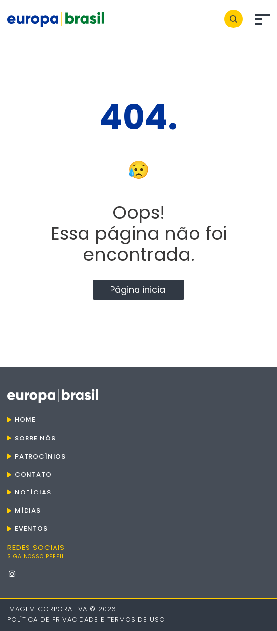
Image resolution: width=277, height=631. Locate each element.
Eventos (31, 528)
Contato (33, 474)
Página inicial (138, 289)
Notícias (33, 492)
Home (25, 419)
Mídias (28, 510)
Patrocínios (40, 456)
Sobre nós (35, 438)
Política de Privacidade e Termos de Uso (86, 619)
